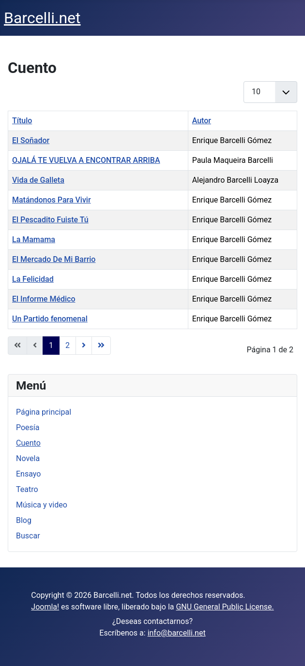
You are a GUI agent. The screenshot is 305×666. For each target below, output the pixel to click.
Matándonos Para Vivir (51, 199)
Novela (28, 458)
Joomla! (45, 606)
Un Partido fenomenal (50, 318)
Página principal (43, 412)
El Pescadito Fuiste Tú (50, 219)
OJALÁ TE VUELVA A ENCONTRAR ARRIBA (86, 160)
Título (22, 120)
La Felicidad (33, 279)
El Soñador (30, 140)
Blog (23, 520)
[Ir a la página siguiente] (84, 345)
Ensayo (28, 473)
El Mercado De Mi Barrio (53, 259)
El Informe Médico (43, 299)
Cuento (28, 443)
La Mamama (33, 239)
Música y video (41, 504)
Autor (201, 120)
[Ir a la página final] (101, 345)
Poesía (28, 427)
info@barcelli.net (177, 632)
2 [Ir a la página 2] (67, 345)
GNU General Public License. (225, 606)
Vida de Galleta (38, 180)
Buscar (28, 535)
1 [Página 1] (51, 345)
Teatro (27, 489)
